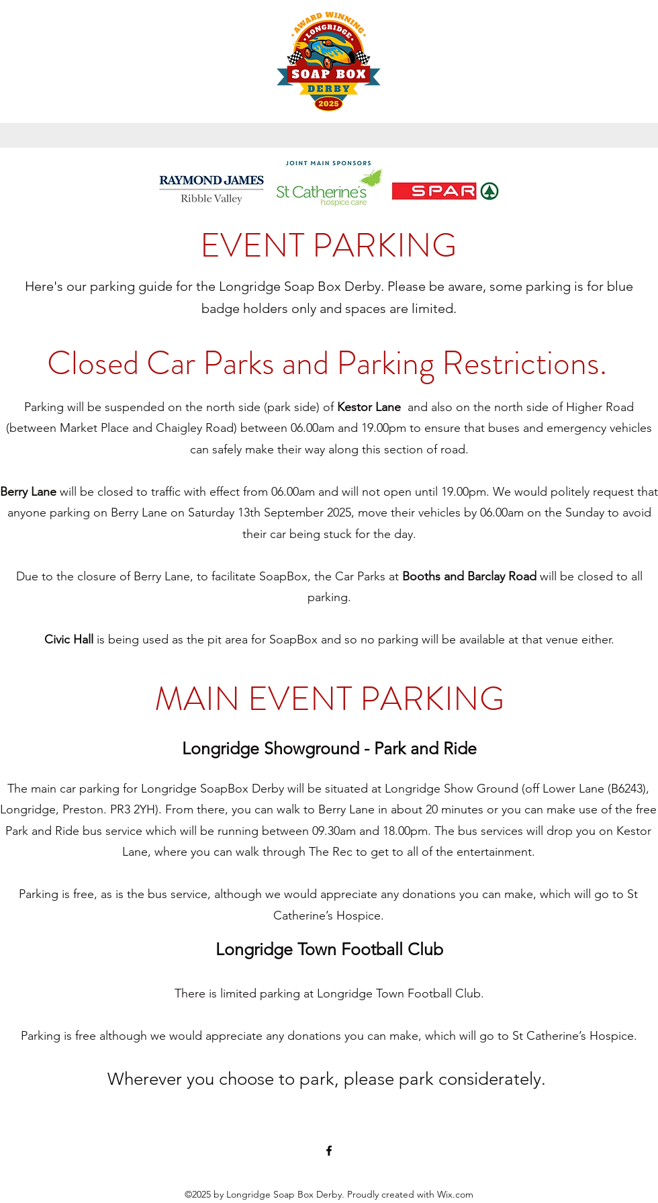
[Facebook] (329, 1150)
